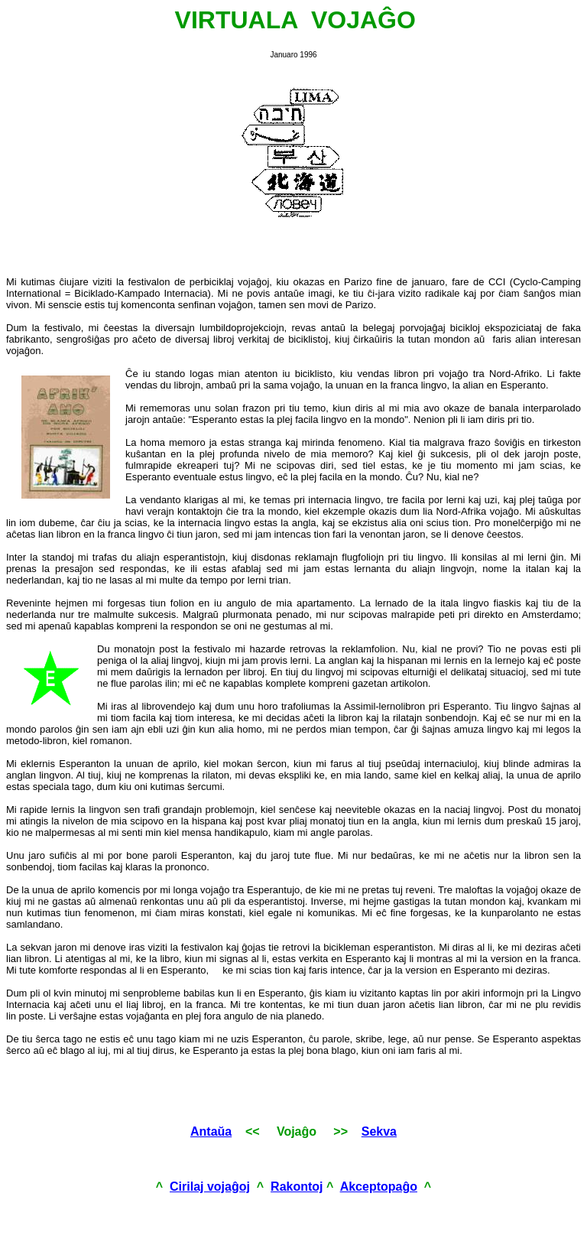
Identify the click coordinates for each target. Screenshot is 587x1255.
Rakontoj (297, 1186)
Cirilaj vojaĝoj (210, 1186)
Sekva (379, 1131)
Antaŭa (211, 1131)
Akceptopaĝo (378, 1186)
